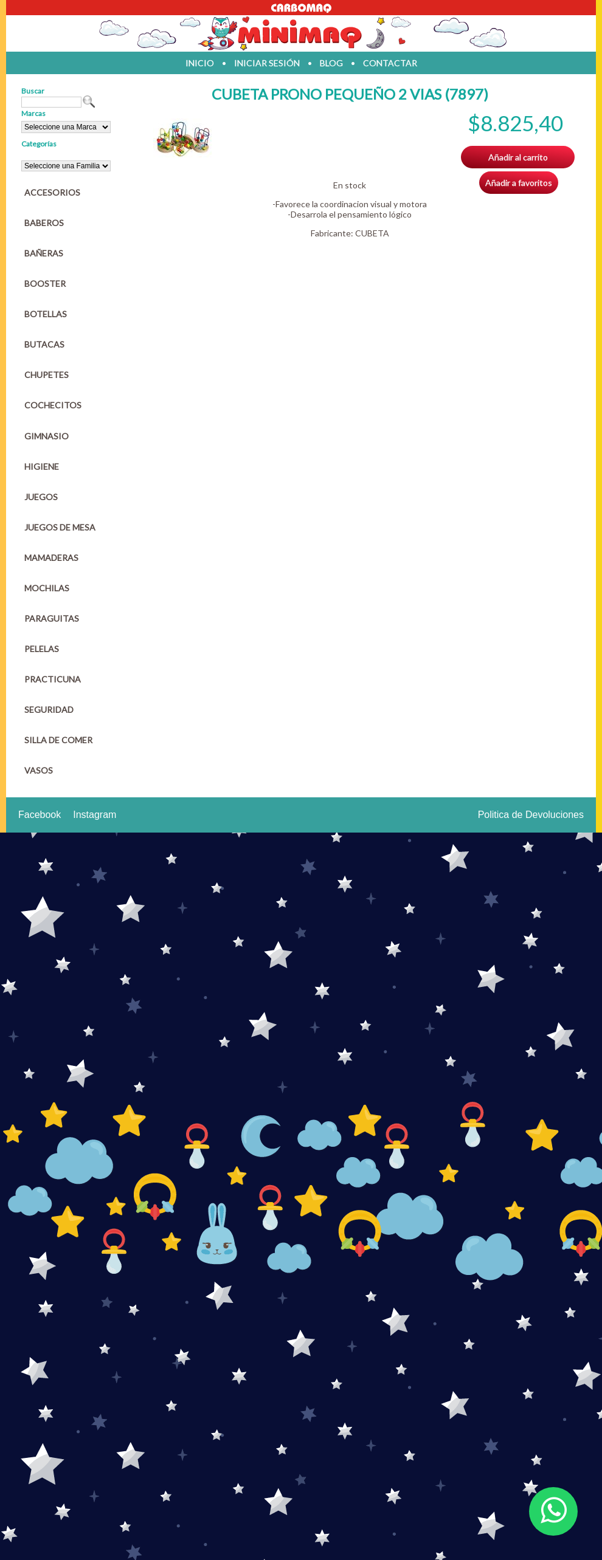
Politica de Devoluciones (531, 814)
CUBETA (372, 233)
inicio (199, 63)
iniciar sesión (267, 63)
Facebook (39, 814)
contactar (390, 63)
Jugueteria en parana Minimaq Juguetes (301, 33)
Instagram (94, 814)
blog (331, 63)
